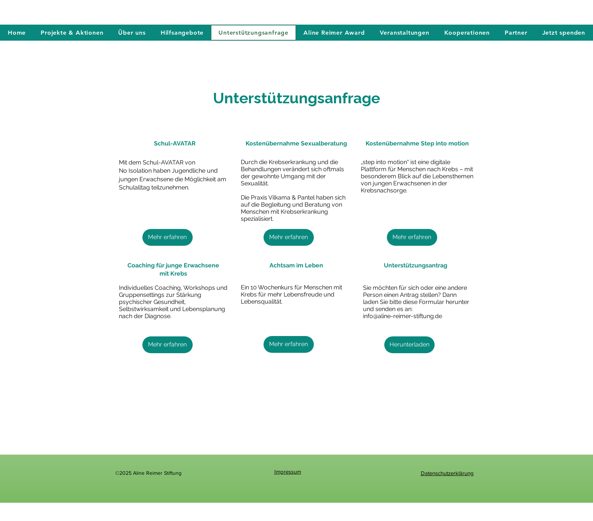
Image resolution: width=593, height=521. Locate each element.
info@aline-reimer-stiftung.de (402, 316)
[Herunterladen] (409, 344)
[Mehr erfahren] (167, 237)
